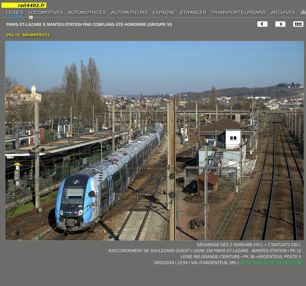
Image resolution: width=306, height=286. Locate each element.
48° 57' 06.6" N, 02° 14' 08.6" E (268, 263)
